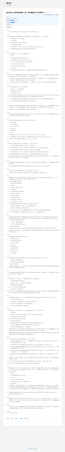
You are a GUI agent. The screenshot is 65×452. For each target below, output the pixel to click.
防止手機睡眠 (14, 18)
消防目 (16, 418)
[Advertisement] (32, 436)
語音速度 (8, 20)
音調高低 (8, 22)
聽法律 (8, 3)
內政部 (7, 418)
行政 (12, 418)
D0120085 (26, 418)
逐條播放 (51, 14)
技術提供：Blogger (32, 448)
